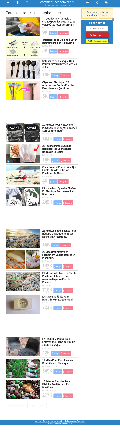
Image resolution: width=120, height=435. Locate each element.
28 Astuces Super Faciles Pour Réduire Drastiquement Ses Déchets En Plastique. (59, 233)
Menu (8, 5)
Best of (17, 5)
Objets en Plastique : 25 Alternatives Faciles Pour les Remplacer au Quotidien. (58, 85)
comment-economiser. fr (57, 3)
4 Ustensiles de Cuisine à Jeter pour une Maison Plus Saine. (59, 41)
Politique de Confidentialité (75, 421)
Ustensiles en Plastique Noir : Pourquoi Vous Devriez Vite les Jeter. (59, 64)
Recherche (27, 5)
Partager (53, 33)
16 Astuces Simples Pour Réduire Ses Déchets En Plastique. (56, 384)
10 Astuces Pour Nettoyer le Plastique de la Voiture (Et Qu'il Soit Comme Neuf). (59, 127)
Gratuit (87, 5)
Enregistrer (63, 33)
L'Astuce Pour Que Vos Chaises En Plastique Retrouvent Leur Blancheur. (59, 191)
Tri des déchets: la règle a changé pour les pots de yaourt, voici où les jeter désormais (60, 21)
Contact (46, 421)
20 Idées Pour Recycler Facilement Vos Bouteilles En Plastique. (58, 255)
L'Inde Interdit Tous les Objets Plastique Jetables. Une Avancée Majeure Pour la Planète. (59, 277)
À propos (106, 5)
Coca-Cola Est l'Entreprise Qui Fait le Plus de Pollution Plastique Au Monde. (59, 170)
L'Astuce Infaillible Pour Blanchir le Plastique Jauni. (57, 298)
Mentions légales (57, 421)
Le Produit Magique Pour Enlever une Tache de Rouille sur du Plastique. (58, 342)
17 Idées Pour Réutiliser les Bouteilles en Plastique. (57, 361)
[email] (97, 28)
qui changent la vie (97, 15)
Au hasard (97, 5)
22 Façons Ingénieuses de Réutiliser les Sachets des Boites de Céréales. (56, 149)
